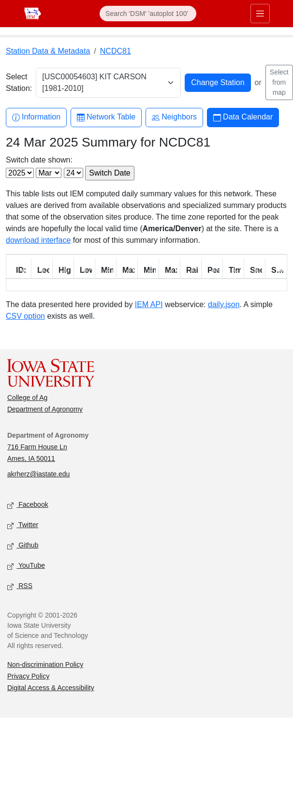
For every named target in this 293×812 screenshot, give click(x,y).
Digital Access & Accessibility (50, 688)
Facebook (27, 505)
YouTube (26, 566)
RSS (19, 586)
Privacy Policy (28, 676)
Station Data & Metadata (48, 51)
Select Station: (19, 82)
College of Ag (27, 397)
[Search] (148, 13)
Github (22, 545)
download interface (38, 240)
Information (36, 117)
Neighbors (174, 117)
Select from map (279, 82)
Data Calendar (243, 117)
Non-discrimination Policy (45, 664)
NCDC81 (115, 51)
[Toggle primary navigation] (260, 13)
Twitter (22, 525)
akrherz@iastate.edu (38, 474)
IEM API (149, 304)
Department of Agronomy (45, 409)
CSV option (25, 316)
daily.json (224, 304)
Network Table (106, 117)
